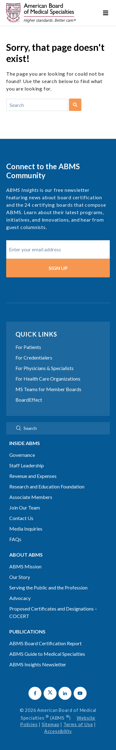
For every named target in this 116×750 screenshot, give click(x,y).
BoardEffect (28, 400)
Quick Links (36, 334)
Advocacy (20, 598)
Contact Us (21, 518)
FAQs (15, 539)
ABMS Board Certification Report (45, 643)
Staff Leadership (26, 465)
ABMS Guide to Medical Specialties (47, 654)
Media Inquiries (25, 529)
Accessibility (58, 731)
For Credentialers (33, 357)
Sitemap (50, 724)
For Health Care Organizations (47, 379)
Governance (22, 455)
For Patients (28, 347)
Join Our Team (24, 507)
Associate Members (30, 497)
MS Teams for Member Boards (48, 389)
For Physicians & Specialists (44, 368)
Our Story (19, 577)
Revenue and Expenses (33, 476)
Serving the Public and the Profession (48, 587)
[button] (34, 693)
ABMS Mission (25, 566)
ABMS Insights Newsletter (37, 664)
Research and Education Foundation (46, 486)
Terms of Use (78, 724)
